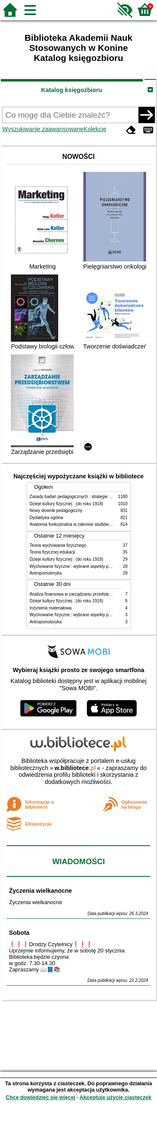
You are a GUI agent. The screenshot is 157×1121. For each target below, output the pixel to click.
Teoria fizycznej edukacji (52, 552)
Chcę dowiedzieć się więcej (40, 1097)
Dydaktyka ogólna (46, 517)
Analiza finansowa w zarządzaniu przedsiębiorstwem (79, 594)
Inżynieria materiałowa (51, 608)
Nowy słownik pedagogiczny (56, 510)
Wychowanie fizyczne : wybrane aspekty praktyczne (78, 566)
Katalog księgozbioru (71, 90)
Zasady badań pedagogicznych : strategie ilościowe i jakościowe (90, 496)
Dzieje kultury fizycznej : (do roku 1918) (66, 503)
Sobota (19, 932)
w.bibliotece (75, 768)
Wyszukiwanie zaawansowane (42, 129)
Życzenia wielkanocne (40, 890)
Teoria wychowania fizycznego (58, 545)
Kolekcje (95, 129)
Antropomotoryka (46, 573)
